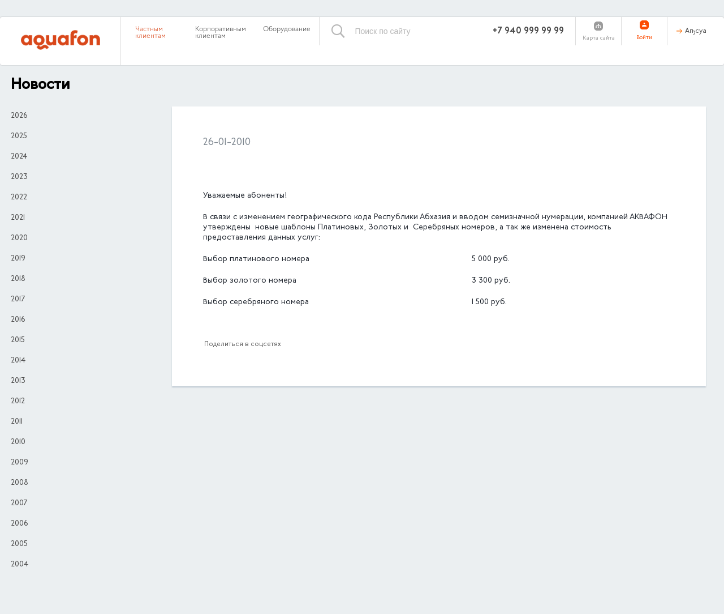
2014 (18, 361)
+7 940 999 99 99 (528, 31)
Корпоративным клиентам (220, 33)
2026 (19, 116)
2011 (17, 422)
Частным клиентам (150, 33)
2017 (18, 300)
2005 (19, 544)
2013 (18, 381)
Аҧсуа (695, 31)
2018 (18, 279)
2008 (19, 483)
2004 (19, 565)
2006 (19, 524)
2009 (19, 463)
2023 (19, 177)
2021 (18, 218)
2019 (18, 259)
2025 (19, 136)
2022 (19, 198)
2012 (18, 402)
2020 (19, 238)
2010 (18, 442)
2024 (19, 157)
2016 (18, 320)
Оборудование (287, 29)
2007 (19, 504)
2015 (18, 340)
